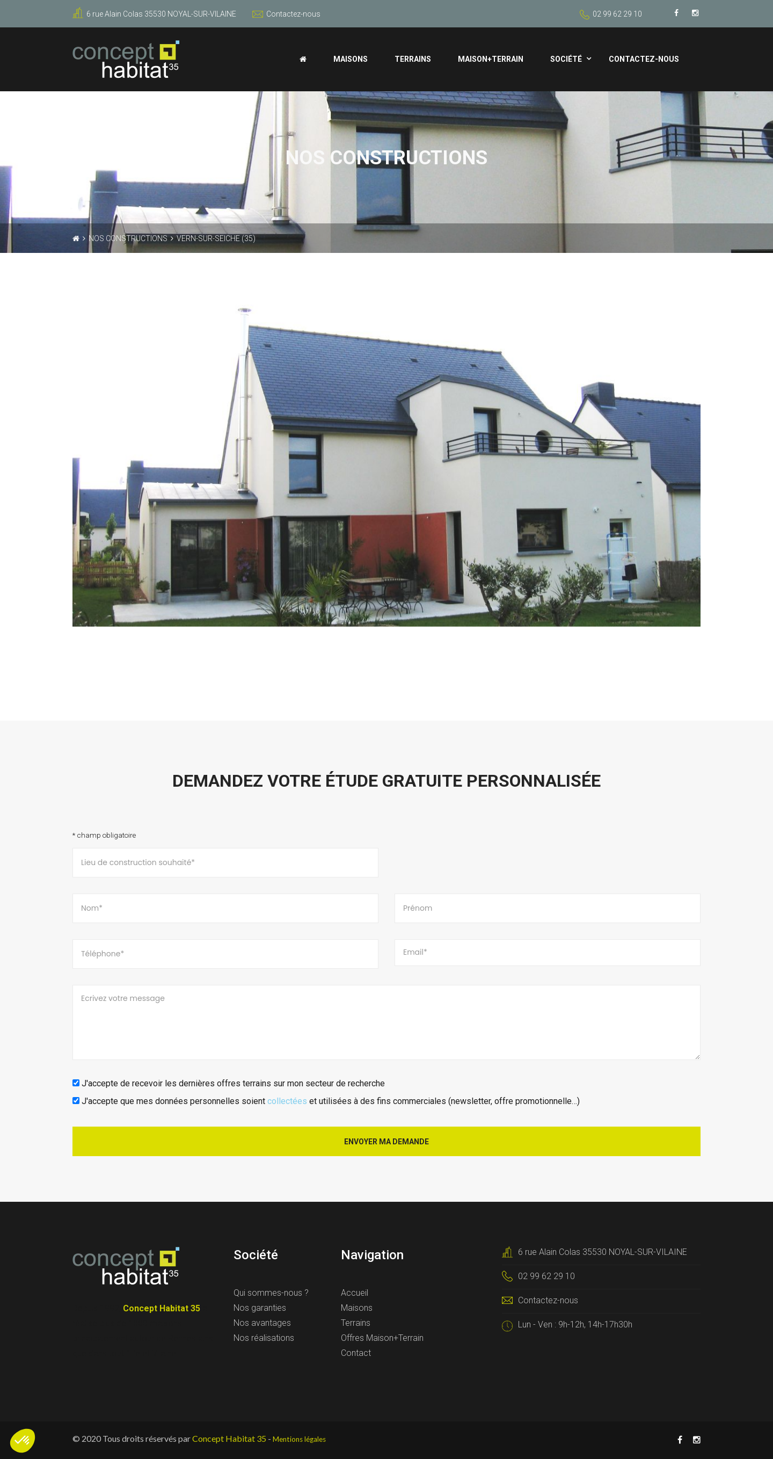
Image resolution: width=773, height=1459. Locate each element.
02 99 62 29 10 (617, 14)
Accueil (354, 1293)
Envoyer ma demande (386, 1141)
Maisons (350, 59)
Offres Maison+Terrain (382, 1338)
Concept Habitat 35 (229, 1438)
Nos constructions (128, 238)
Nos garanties (260, 1308)
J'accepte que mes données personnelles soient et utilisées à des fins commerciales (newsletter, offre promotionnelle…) (326, 1101)
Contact (356, 1353)
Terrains (413, 59)
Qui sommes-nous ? (271, 1293)
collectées (287, 1101)
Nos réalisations (264, 1338)
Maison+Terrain (490, 59)
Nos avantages (262, 1323)
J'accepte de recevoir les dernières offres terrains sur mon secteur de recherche (228, 1083)
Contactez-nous (286, 14)
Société (566, 59)
